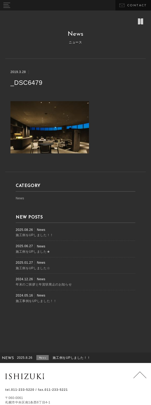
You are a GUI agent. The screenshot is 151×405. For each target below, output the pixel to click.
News (20, 198)
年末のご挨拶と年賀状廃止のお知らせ (44, 284)
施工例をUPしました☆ (33, 268)
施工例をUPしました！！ (34, 235)
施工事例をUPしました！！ (36, 301)
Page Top (139, 378)
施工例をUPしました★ (33, 251)
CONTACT (137, 5)
